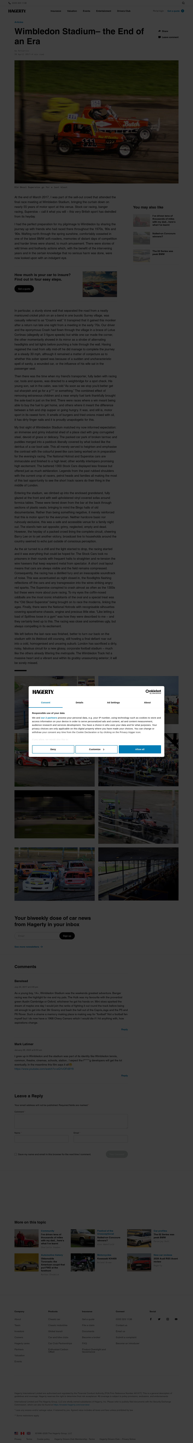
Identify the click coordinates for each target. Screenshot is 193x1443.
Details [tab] (79, 702)
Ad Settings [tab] (113, 702)
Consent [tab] (45, 702)
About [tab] (147, 702)
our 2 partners (49, 717)
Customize (96, 749)
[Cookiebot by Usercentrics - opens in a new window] (148, 692)
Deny (53, 749)
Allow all (139, 749)
